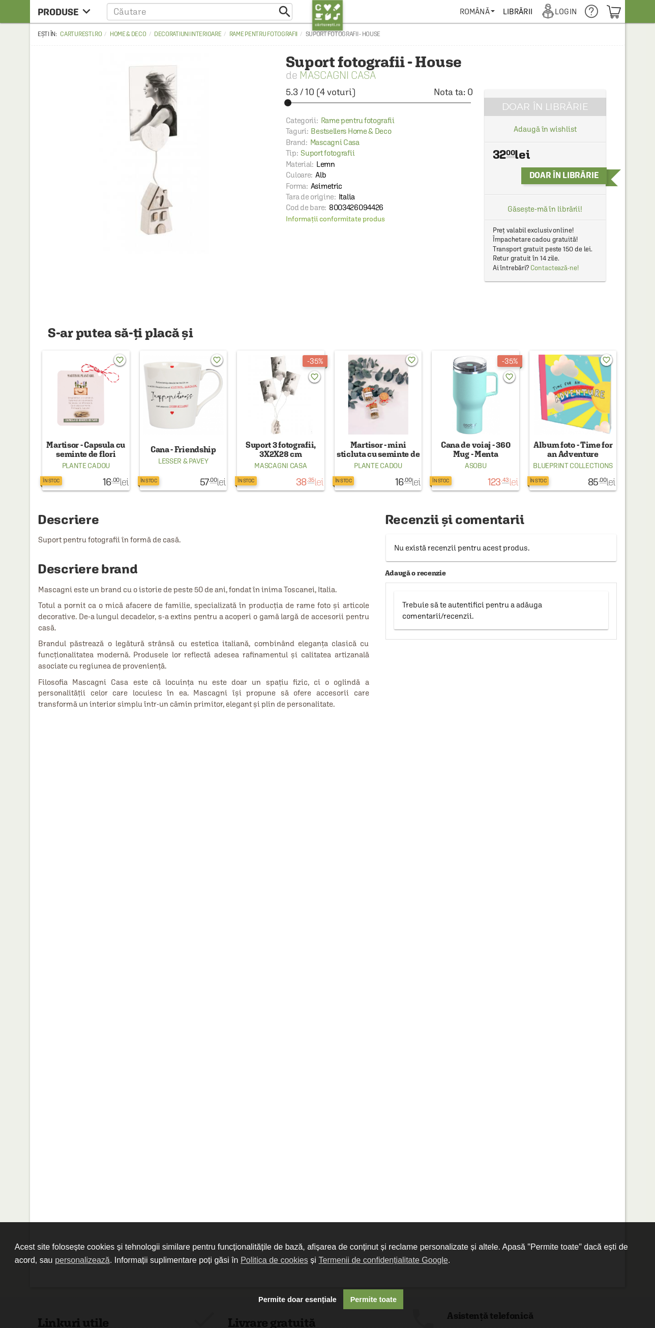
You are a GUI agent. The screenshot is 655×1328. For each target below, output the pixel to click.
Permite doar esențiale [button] (297, 1299)
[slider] (379, 103)
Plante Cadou (86, 465)
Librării (517, 11)
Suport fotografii (327, 153)
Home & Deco (128, 34)
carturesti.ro (81, 34)
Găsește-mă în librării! (545, 209)
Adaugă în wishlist (545, 129)
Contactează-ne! (554, 268)
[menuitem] (477, 11)
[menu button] (67, 11)
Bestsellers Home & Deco (351, 131)
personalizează (82, 1260)
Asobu (476, 465)
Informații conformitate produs (335, 219)
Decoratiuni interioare (187, 34)
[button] (199, 11)
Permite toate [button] (373, 1299)
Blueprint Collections (573, 465)
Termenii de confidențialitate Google (383, 1260)
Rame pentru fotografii (263, 34)
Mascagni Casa (338, 75)
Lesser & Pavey (183, 461)
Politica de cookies (274, 1260)
